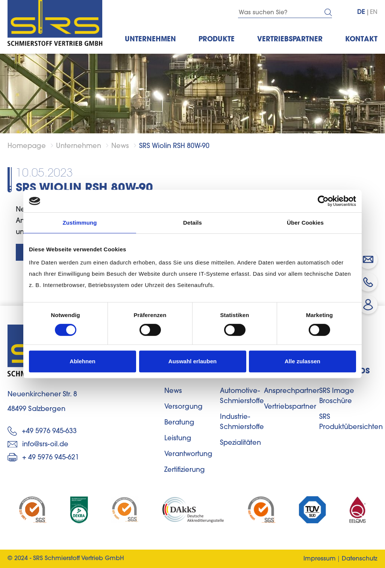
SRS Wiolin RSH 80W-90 (174, 146)
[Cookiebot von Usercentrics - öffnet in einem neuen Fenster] (323, 201)
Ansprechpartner (291, 391)
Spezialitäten (240, 443)
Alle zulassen (302, 361)
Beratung (179, 423)
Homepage (27, 146)
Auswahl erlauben (192, 361)
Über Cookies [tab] (305, 222)
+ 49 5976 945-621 (43, 457)
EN (373, 12)
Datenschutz (359, 559)
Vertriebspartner (290, 407)
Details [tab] (192, 222)
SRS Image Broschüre (336, 396)
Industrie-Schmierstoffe (242, 422)
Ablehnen (82, 361)
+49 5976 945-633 (42, 431)
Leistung (177, 438)
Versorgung (183, 407)
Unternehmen (78, 146)
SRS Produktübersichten (351, 422)
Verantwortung (188, 454)
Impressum (319, 559)
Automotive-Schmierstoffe (242, 396)
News (120, 146)
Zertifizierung (184, 470)
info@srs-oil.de (38, 444)
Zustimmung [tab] (80, 222)
